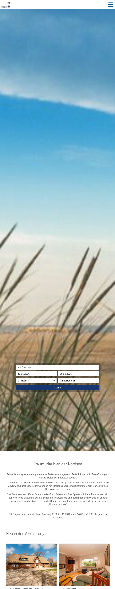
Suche (57, 387)
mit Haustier (67, 380)
